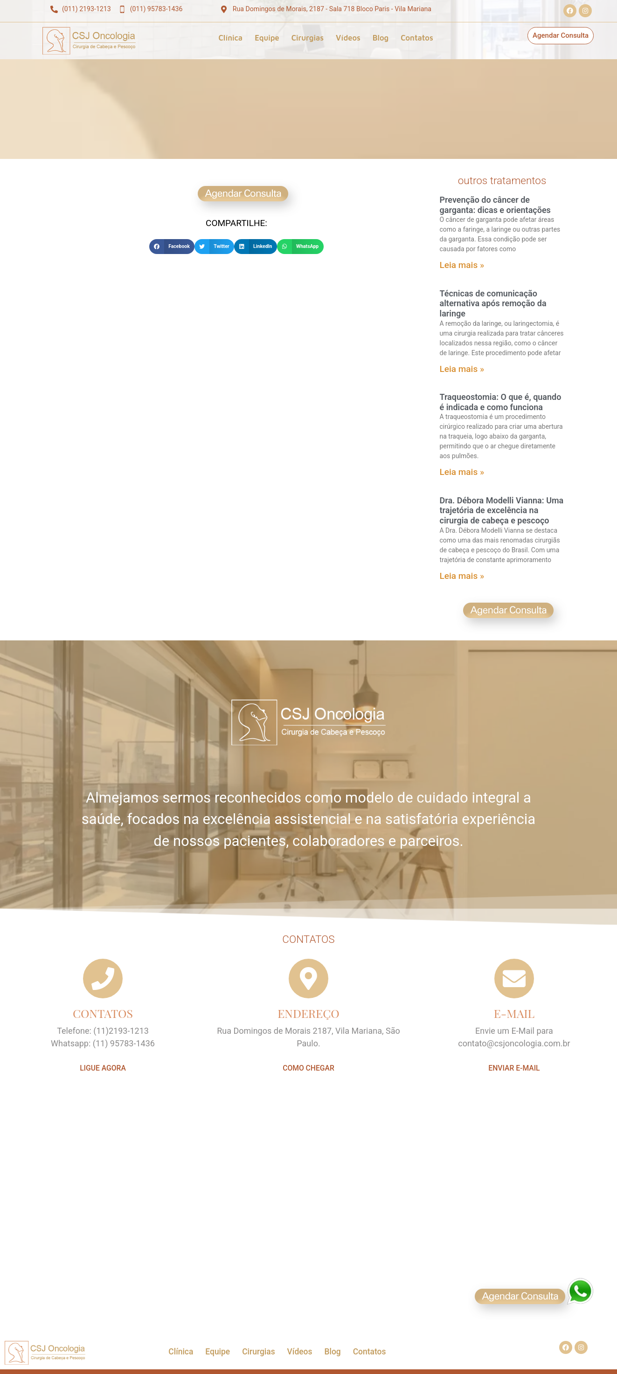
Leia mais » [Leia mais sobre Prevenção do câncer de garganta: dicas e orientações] (462, 265)
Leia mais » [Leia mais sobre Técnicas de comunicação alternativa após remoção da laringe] (462, 369)
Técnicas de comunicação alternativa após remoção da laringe (493, 303)
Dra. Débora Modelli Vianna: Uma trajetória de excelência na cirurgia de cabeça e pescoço (502, 510)
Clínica (230, 37)
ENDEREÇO (308, 1013)
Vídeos (348, 37)
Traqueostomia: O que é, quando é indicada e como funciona (501, 402)
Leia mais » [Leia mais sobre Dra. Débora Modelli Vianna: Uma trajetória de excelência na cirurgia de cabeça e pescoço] (462, 575)
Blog (380, 37)
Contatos (417, 37)
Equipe (267, 37)
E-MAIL (514, 1013)
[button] (171, 246)
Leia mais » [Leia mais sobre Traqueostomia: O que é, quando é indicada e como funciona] (462, 472)
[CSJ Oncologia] (308, 1222)
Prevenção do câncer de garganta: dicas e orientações (495, 205)
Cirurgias (307, 37)
